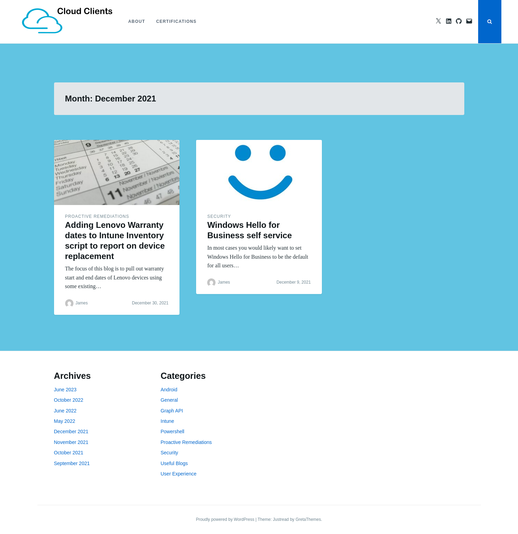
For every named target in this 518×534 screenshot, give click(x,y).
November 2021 (71, 442)
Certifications (176, 21)
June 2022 (65, 410)
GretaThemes (308, 519)
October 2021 (69, 452)
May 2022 (64, 421)
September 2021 (72, 463)
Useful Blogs (174, 463)
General (169, 400)
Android (169, 389)
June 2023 (65, 389)
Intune (167, 421)
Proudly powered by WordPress (225, 519)
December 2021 (71, 431)
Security (219, 216)
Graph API (172, 410)
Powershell (172, 431)
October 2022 (69, 400)
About (136, 21)
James (82, 303)
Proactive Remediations (97, 216)
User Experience (179, 474)
